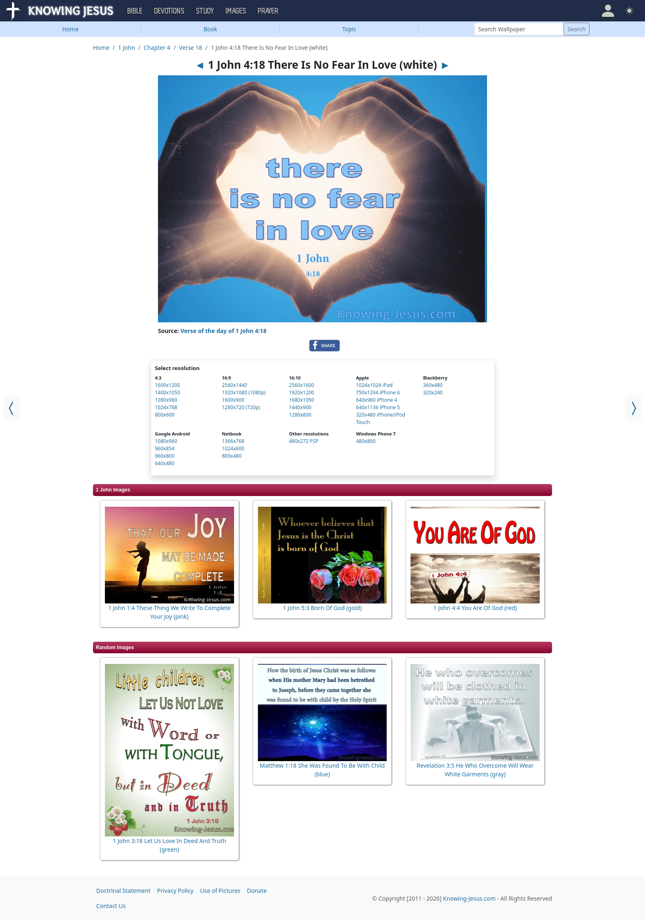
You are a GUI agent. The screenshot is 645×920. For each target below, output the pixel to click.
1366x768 (233, 441)
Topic (349, 29)
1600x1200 (167, 385)
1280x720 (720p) (241, 407)
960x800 (165, 455)
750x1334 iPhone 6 (378, 392)
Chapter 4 (157, 47)
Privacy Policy (175, 890)
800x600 (165, 414)
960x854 (165, 448)
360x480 (433, 385)
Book (211, 29)
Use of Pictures (220, 890)
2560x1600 (301, 385)
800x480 (231, 455)
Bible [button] (135, 11)
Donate (257, 890)
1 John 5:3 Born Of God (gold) (322, 608)
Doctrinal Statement (123, 890)
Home (70, 29)
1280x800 (300, 414)
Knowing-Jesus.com (469, 898)
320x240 (433, 392)
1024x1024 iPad (374, 385)
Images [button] (236, 11)
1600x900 (233, 399)
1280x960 (166, 399)
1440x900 (300, 407)
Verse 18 (190, 47)
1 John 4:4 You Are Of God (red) (475, 608)
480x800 (366, 441)
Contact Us (110, 906)
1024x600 (233, 448)
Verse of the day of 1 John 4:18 (224, 331)
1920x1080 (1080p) (243, 392)
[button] (608, 10)
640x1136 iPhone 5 (378, 407)
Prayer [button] (268, 11)
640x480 (165, 463)
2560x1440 (234, 385)
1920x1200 (301, 392)
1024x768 (166, 407)
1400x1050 (167, 392)
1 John (126, 47)
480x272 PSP (303, 441)
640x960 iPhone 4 (376, 399)
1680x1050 (301, 399)
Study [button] (205, 11)
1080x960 (166, 441)
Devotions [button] (169, 11)
